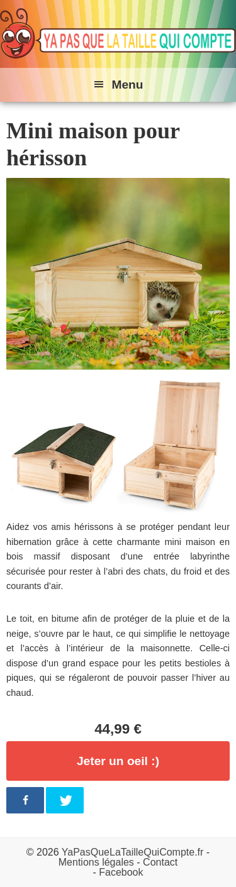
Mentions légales (96, 862)
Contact (160, 862)
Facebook (121, 872)
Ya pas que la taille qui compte (118, 34)
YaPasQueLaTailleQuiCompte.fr (133, 852)
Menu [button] (127, 84)
